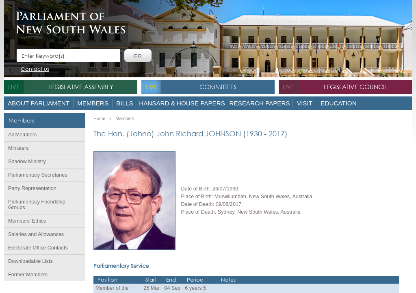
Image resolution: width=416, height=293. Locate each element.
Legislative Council (355, 87)
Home (99, 118)
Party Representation (32, 188)
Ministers (18, 148)
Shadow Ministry (27, 161)
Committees (217, 87)
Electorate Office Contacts (38, 248)
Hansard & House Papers (182, 103)
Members (92, 103)
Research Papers (259, 103)
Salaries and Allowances (36, 234)
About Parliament (38, 103)
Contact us (35, 69)
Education (338, 103)
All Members (22, 135)
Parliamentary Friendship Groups (36, 204)
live (14, 87)
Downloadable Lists (30, 261)
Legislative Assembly (80, 87)
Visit (304, 103)
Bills (124, 103)
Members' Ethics (27, 221)
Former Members (28, 275)
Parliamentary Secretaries (37, 175)
